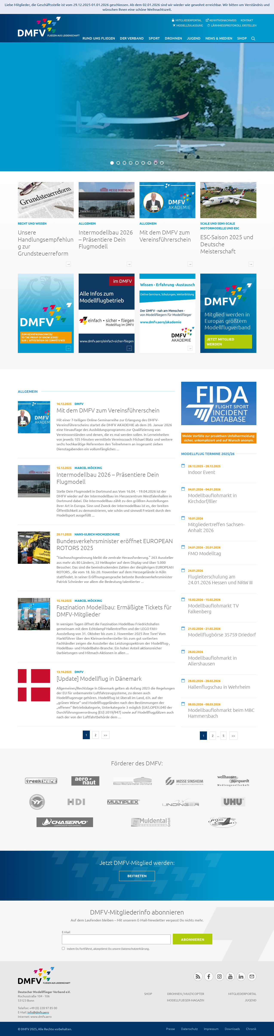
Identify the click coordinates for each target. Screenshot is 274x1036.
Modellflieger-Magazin (185, 1000)
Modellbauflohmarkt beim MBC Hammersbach (221, 713)
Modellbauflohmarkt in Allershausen (212, 660)
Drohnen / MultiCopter (185, 994)
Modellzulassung (189, 25)
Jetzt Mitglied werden (220, 341)
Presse (170, 1029)
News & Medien (218, 38)
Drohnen (173, 38)
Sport (154, 38)
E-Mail (66, 932)
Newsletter (251, 976)
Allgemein (87, 223)
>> (105, 735)
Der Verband (132, 38)
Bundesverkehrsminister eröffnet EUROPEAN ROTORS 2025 (115, 545)
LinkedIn (241, 976)
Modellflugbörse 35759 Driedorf (222, 634)
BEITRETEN (137, 876)
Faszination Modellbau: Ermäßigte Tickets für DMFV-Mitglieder (114, 611)
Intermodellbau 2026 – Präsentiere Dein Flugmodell (106, 239)
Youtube (230, 976)
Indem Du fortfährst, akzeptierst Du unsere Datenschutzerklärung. (108, 948)
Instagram (219, 976)
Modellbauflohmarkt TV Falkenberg (213, 608)
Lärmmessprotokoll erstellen (233, 25)
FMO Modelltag (204, 553)
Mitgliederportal (189, 20)
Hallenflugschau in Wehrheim (219, 687)
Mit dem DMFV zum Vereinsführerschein (165, 236)
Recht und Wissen (32, 223)
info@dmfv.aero (38, 1012)
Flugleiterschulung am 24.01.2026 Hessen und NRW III (220, 579)
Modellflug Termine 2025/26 (207, 453)
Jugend (194, 38)
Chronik (251, 1029)
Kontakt (247, 20)
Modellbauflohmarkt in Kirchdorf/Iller (212, 498)
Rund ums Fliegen (99, 38)
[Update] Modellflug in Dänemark (99, 678)
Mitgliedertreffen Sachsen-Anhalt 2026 (216, 527)
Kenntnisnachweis (223, 20)
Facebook (208, 976)
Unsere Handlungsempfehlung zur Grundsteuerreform (45, 243)
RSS (198, 976)
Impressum (211, 1029)
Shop (242, 38)
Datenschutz (189, 1029)
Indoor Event (201, 472)
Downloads (232, 1029)
